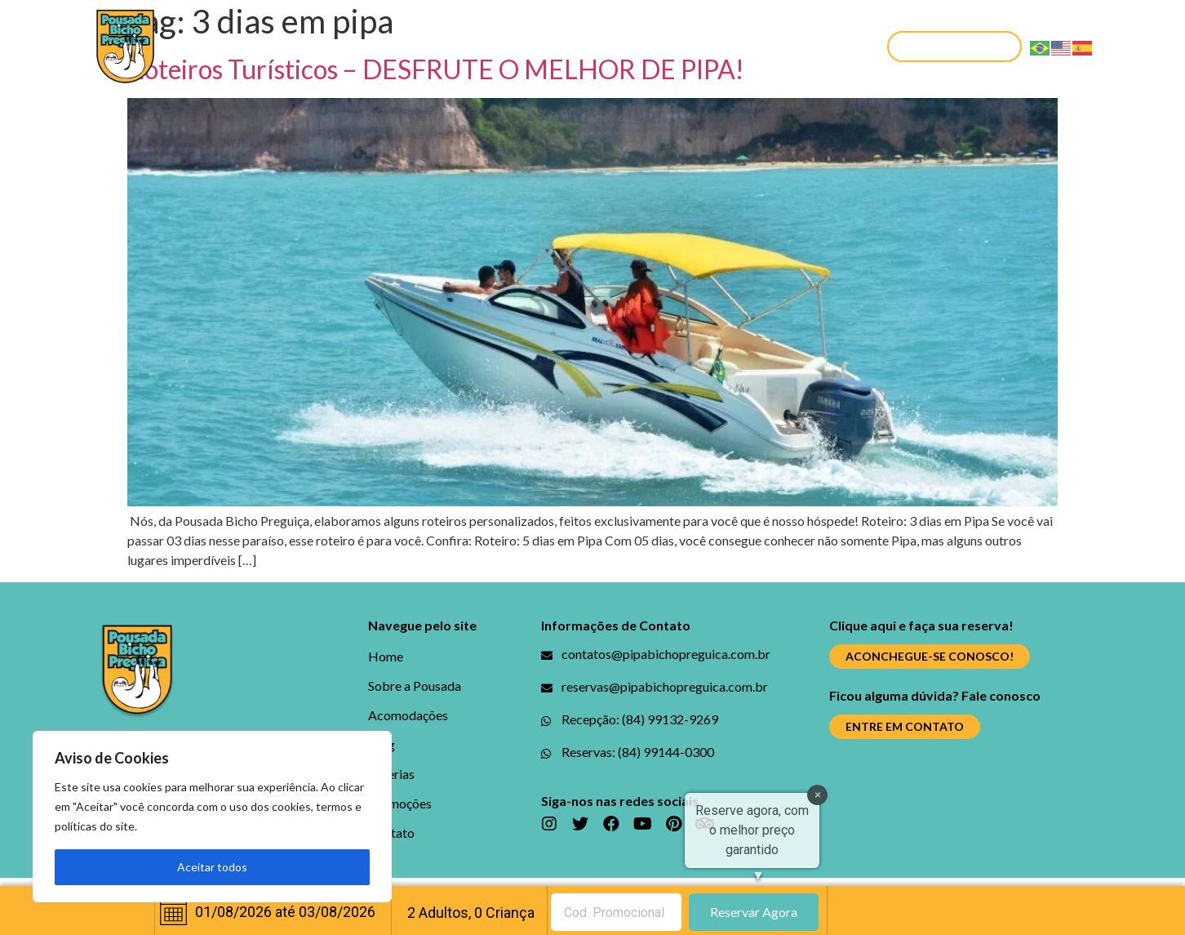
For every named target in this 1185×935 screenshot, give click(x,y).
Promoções (708, 46)
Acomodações (450, 46)
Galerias (613, 46)
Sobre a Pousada (316, 46)
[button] (954, 46)
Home (213, 46)
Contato (805, 46)
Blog (543, 46)
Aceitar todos (212, 867)
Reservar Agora (753, 911)
